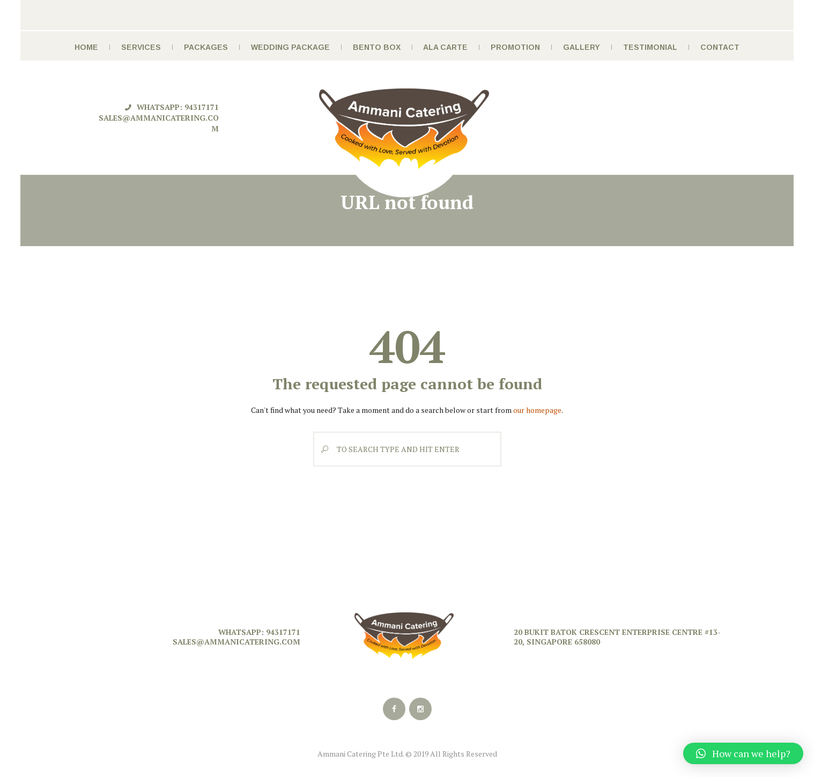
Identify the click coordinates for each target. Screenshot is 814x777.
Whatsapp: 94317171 (178, 107)
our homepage (537, 410)
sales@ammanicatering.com (236, 642)
